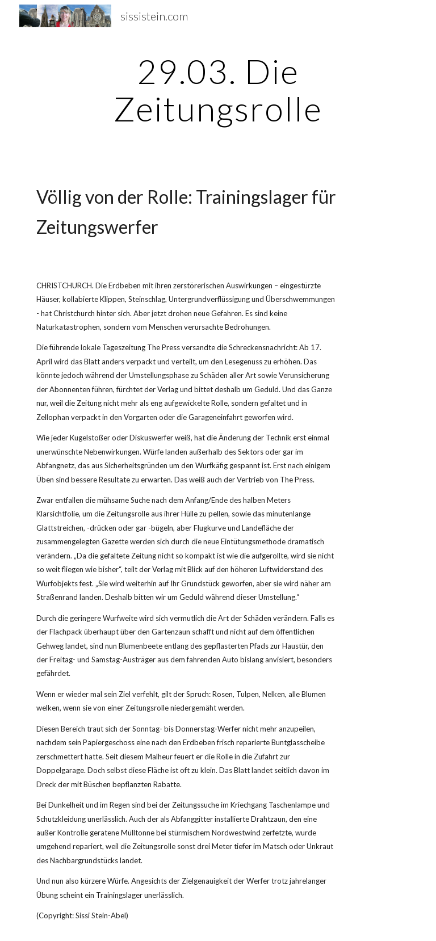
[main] (217, 90)
